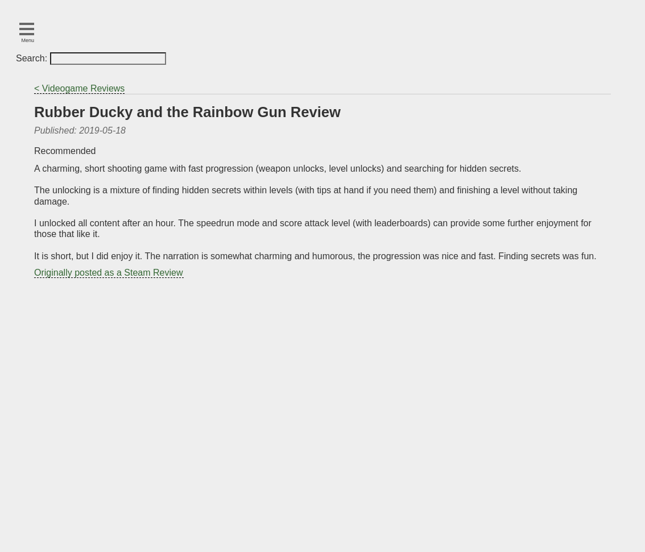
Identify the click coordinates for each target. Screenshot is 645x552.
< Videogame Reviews (79, 88)
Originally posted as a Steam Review (108, 272)
